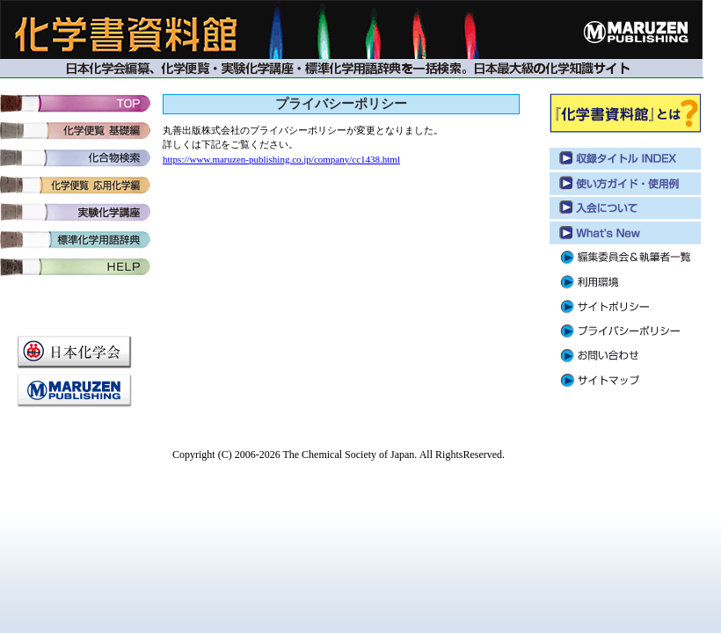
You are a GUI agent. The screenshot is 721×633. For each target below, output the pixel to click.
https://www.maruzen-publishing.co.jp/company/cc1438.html (281, 159)
